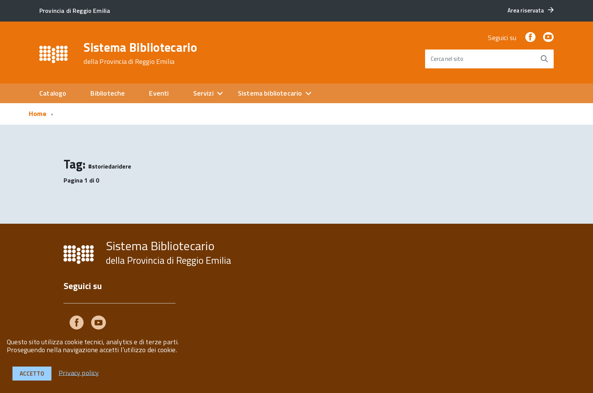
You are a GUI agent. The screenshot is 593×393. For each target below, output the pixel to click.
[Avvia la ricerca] (544, 59)
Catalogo (52, 93)
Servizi (203, 93)
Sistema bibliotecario (270, 93)
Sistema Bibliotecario (140, 53)
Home (38, 113)
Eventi (159, 93)
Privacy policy (79, 372)
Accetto (32, 373)
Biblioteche (107, 93)
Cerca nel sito (447, 59)
